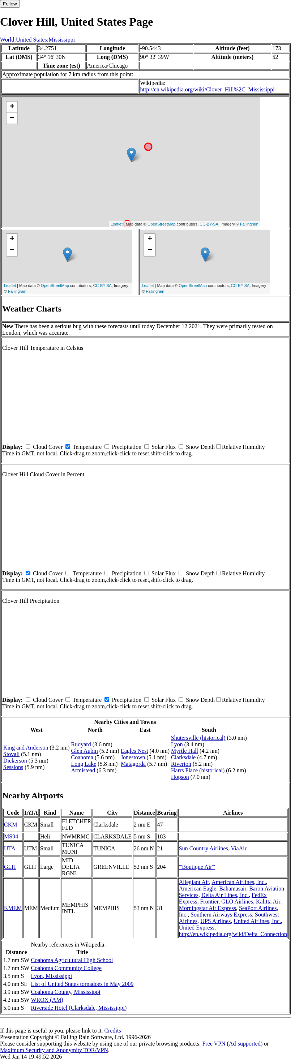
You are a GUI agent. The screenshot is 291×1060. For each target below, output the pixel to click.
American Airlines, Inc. (238, 882)
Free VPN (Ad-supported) (232, 1043)
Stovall (11, 754)
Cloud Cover (48, 447)
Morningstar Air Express (207, 908)
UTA (10, 848)
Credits (112, 1030)
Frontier (209, 901)
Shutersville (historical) (198, 738)
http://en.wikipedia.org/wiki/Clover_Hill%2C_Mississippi (207, 89)
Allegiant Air (194, 882)
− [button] (12, 118)
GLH (10, 867)
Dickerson (15, 761)
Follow (10, 4)
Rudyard (81, 744)
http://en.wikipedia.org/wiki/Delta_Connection (233, 934)
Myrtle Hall (184, 751)
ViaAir (239, 848)
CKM (10, 824)
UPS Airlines (215, 921)
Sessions (13, 767)
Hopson (180, 777)
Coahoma (82, 757)
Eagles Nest (134, 751)
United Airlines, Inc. (257, 921)
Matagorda (133, 764)
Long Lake (84, 764)
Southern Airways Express (221, 914)
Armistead (83, 770)
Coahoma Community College (66, 968)
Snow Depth (200, 447)
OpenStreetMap (161, 224)
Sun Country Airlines (203, 848)
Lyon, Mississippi (51, 976)
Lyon (177, 744)
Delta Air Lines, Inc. (225, 895)
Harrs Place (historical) (197, 770)
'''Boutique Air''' (197, 867)
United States (31, 40)
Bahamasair (232, 888)
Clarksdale (183, 757)
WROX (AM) (47, 1000)
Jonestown (133, 757)
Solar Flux (163, 447)
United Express (196, 927)
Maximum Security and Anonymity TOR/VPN (54, 1050)
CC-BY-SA (209, 224)
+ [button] (12, 107)
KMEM (13, 908)
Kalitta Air (268, 901)
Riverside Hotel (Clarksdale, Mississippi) (79, 1008)
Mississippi (61, 40)
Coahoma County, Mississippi (65, 992)
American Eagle (198, 888)
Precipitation (126, 447)
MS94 (11, 836)
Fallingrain (249, 224)
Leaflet (117, 224)
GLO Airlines (237, 901)
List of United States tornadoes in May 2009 (82, 984)
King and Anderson (25, 747)
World (7, 40)
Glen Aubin (84, 751)
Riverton (181, 764)
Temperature (87, 447)
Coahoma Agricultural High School (72, 960)
